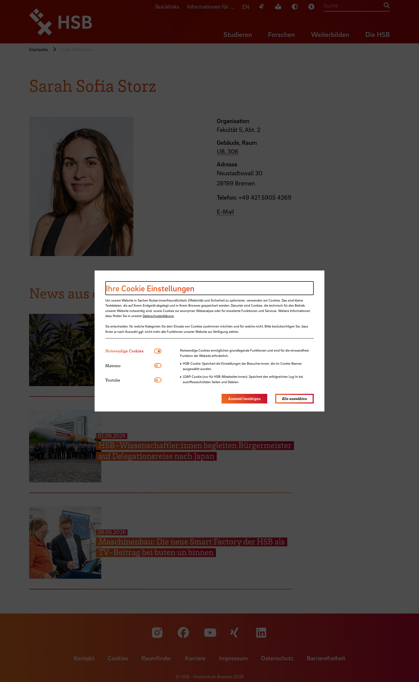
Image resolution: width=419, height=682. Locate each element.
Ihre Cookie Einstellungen (150, 288)
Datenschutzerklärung (158, 316)
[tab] (129, 351)
